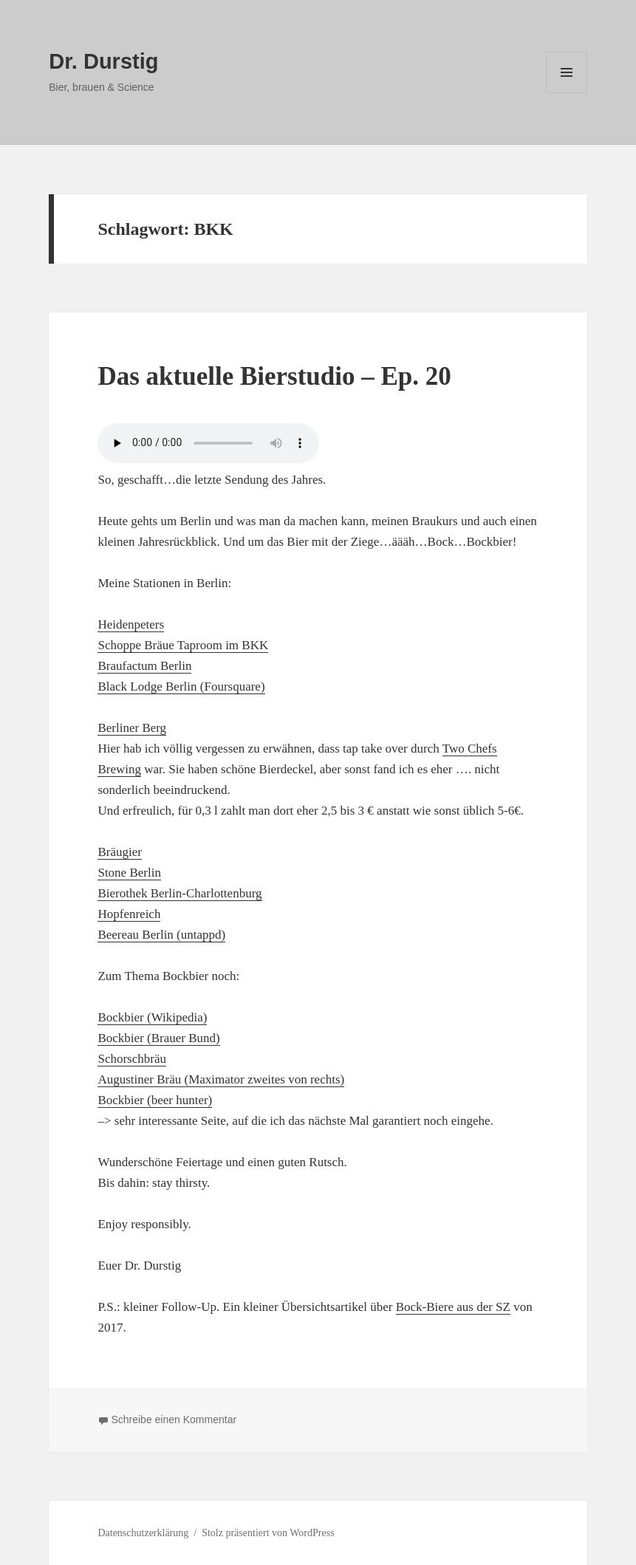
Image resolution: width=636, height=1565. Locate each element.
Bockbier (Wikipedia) (152, 1017)
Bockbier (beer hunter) (155, 1100)
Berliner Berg (132, 728)
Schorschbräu (132, 1059)
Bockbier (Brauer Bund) (158, 1038)
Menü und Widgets (567, 92)
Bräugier (119, 852)
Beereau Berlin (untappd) (161, 935)
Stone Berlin (129, 873)
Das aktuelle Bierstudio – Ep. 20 (274, 376)
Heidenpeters (131, 624)
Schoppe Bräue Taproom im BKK (183, 645)
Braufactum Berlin (144, 666)
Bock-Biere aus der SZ (453, 1307)
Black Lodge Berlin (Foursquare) (181, 686)
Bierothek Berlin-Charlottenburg (179, 893)
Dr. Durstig (103, 61)
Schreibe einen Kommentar (173, 1419)
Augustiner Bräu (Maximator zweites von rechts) (221, 1079)
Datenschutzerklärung (143, 1532)
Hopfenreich (129, 914)
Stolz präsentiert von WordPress (268, 1532)
